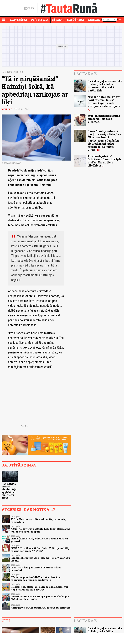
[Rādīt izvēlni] (3, 19)
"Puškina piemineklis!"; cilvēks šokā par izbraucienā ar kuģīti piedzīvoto (36, 578)
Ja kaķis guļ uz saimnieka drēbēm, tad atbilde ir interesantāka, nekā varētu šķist (105, 85)
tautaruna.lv (7, 109)
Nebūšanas (75, 19)
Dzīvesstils (40, 19)
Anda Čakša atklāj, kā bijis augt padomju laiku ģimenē (39, 540)
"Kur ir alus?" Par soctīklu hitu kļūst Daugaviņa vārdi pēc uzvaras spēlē (40, 530)
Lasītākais (85, 73)
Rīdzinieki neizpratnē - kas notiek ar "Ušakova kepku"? (40, 559)
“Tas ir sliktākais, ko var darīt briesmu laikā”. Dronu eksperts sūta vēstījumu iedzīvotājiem (104, 101)
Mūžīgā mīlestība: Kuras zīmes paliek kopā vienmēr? (104, 119)
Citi (21, 71)
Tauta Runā (12, 71)
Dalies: (24, 426)
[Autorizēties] (121, 19)
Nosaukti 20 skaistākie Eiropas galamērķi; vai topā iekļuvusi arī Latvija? (39, 588)
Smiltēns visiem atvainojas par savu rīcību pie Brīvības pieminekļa (40, 598)
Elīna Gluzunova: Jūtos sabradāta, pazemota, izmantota (38, 521)
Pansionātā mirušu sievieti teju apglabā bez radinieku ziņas (9, 490)
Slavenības (18, 19)
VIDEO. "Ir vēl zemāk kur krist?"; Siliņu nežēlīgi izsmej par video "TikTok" (40, 549)
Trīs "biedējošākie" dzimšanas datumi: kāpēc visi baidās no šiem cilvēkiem (105, 160)
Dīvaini (58, 19)
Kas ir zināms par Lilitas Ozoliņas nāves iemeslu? (36, 569)
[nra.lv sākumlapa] (29, 8)
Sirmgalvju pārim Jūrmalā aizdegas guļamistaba (40, 607)
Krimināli (96, 19)
